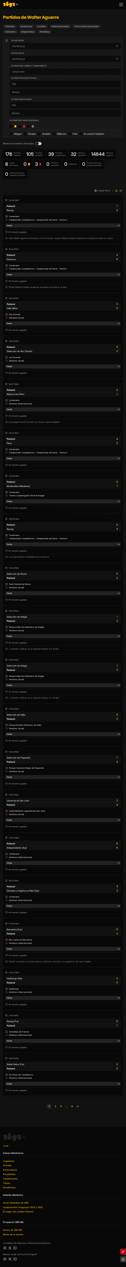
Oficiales (10, 26)
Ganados (10, 31)
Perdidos (44, 31)
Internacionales (60, 26)
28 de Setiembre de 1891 (16, 1203)
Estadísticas (9, 1187)
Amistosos (26, 26)
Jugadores (8, 1161)
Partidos (7, 1165)
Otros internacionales (86, 26)
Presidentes (9, 1174)
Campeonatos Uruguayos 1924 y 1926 (23, 1207)
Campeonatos (10, 1178)
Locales (41, 26)
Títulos (6, 1183)
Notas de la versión (13, 1234)
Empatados (27, 31)
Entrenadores (10, 1170)
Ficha (63, 225)
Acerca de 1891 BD (12, 1230)
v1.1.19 (5, 1146)
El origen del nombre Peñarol (18, 1211)
